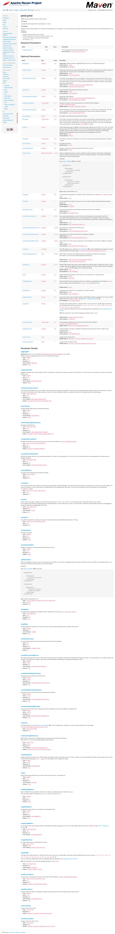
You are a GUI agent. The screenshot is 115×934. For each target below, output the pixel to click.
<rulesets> (25, 249)
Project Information (10, 65)
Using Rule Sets (7, 45)
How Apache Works (8, 113)
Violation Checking (7, 48)
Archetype (6, 85)
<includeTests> (26, 143)
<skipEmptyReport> (27, 281)
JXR (5, 94)
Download (5, 28)
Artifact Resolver (8, 87)
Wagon (6, 108)
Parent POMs (6, 78)
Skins (4, 83)
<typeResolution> (27, 329)
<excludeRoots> (26, 116)
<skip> (24, 274)
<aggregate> (25, 63)
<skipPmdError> (26, 290)
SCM (5, 102)
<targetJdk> (25, 303)
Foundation (6, 116)
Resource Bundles (8, 100)
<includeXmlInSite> (27, 148)
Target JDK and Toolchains (10, 43)
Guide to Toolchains (67, 161)
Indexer (6, 92)
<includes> (25, 139)
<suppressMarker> (27, 297)
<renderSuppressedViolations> (30, 234)
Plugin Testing (7, 96)
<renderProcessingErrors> (29, 216)
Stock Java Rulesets (82, 249)
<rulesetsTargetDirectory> (29, 254)
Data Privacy (6, 118)
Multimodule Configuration (9, 37)
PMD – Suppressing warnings (90, 298)
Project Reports (10, 67)
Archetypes (6, 74)
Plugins (16, 10)
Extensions (6, 76)
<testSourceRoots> (27, 322)
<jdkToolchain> (26, 153)
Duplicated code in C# (8, 58)
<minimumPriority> (27, 209)
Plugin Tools (7, 98)
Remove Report (7, 41)
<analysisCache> (26, 70)
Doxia (5, 89)
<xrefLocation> (26, 337)
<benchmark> (25, 90)
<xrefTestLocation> (27, 342)
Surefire (6, 106)
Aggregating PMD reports (9, 39)
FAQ (4, 24)
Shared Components (9, 104)
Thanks (5, 122)
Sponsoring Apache (8, 120)
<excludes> (25, 119)
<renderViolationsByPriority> (30, 241)
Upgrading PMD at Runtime (7, 34)
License (5, 26)
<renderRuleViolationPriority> (30, 227)
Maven (11, 10)
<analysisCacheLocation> (29, 78)
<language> (25, 194)
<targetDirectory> (27, 50)
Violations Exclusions (8, 56)
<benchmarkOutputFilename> (29, 96)
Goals (4, 20)
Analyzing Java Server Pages (8, 53)
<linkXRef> (25, 201)
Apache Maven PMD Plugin (27, 10)
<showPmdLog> (25, 264)
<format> (24, 127)
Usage (4, 22)
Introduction (6, 18)
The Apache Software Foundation (17, 932)
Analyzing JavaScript (8, 50)
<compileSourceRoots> (28, 103)
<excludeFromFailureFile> (29, 109)
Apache (5, 10)
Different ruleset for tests (9, 60)
